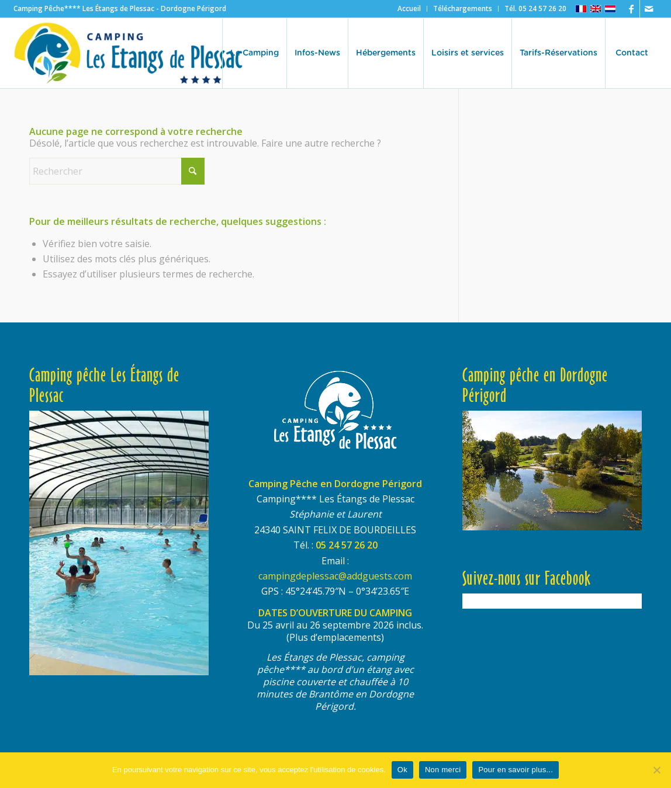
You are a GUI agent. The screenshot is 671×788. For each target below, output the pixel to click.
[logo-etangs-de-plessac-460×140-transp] (128, 53)
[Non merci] (656, 770)
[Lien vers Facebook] (630, 9)
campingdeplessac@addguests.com (335, 576)
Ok (402, 769)
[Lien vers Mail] (649, 9)
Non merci (443, 769)
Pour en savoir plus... (515, 769)
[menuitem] (409, 9)
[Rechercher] (117, 171)
